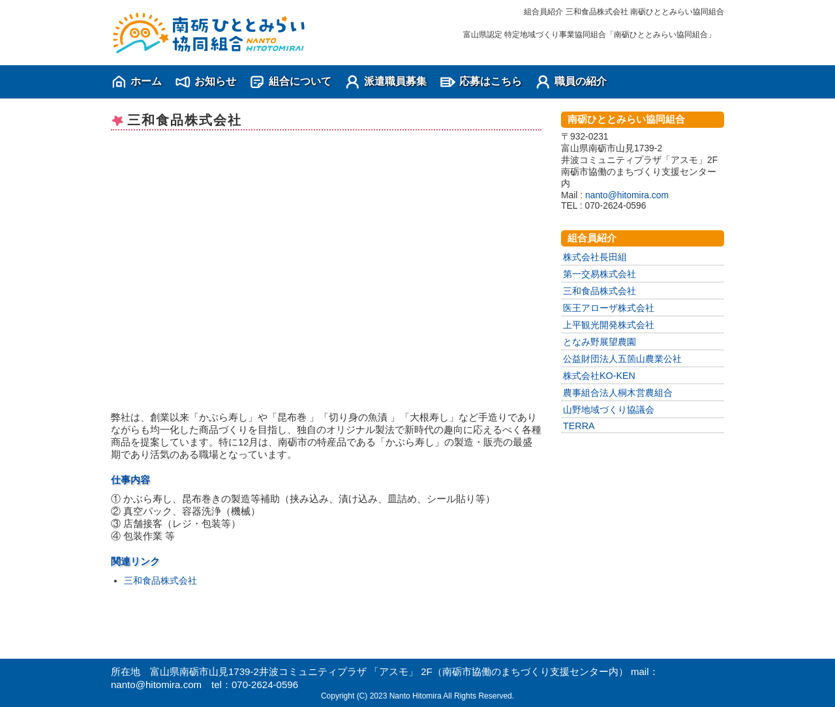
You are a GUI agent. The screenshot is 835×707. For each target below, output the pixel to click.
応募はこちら (490, 81)
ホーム (146, 81)
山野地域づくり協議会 (608, 409)
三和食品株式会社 (160, 580)
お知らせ (215, 81)
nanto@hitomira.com (627, 195)
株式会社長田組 (595, 257)
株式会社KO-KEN (599, 375)
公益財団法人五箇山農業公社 (622, 359)
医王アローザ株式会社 (608, 308)
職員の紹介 (580, 81)
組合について (300, 81)
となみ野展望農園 (599, 342)
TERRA (579, 426)
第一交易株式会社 (599, 274)
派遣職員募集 (395, 81)
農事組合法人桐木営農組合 (618, 392)
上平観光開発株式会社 (608, 325)
